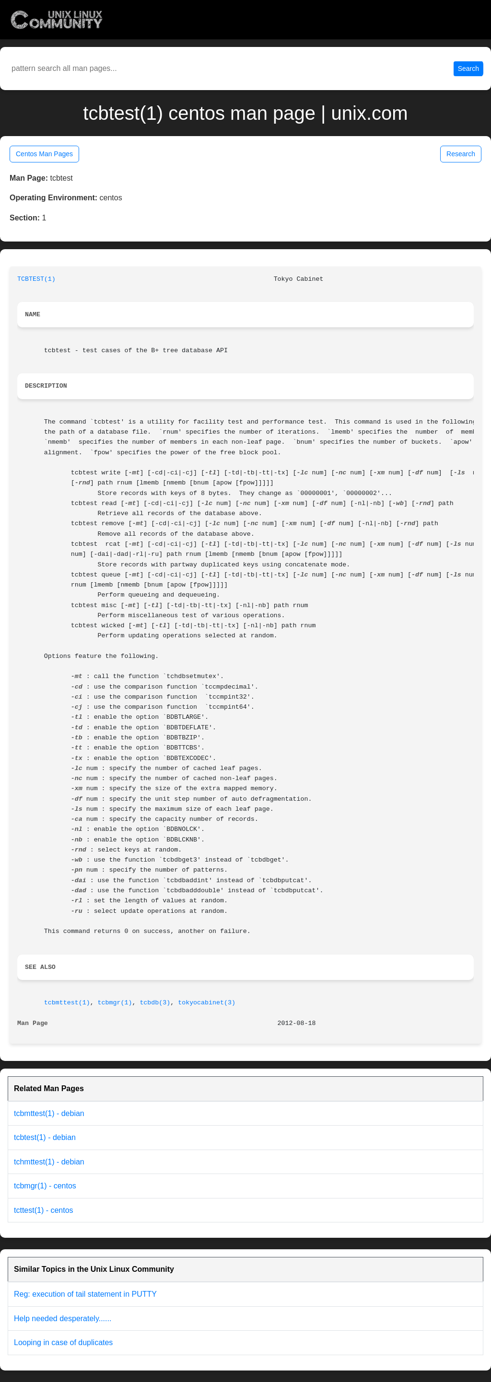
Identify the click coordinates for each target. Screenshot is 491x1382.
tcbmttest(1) (67, 1002)
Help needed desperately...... (62, 1318)
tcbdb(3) (155, 1002)
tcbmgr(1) (115, 1002)
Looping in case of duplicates (63, 1342)
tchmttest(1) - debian (49, 1162)
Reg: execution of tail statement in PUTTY (85, 1294)
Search (468, 68)
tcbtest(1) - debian (45, 1137)
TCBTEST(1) (36, 279)
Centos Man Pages (44, 154)
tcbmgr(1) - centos (45, 1186)
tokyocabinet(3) (206, 1002)
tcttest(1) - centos (43, 1210)
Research (460, 154)
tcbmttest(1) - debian (49, 1113)
